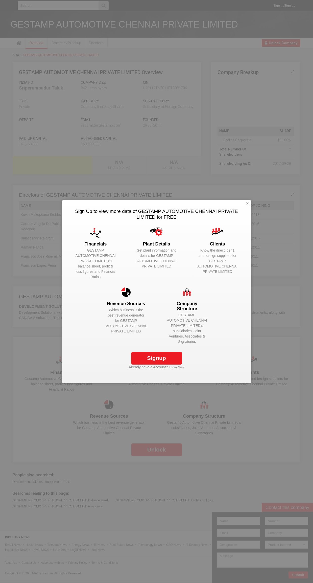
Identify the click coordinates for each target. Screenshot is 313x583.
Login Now (176, 367)
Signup (156, 358)
